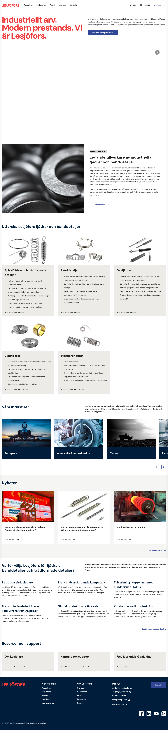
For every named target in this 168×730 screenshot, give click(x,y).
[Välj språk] (145, 5)
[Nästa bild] (163, 467)
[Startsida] (10, 5)
